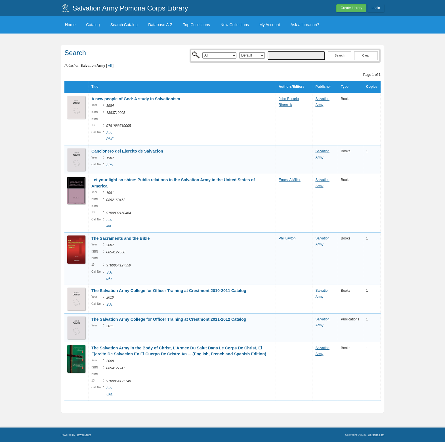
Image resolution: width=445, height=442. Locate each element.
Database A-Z (160, 24)
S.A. (109, 305)
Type (345, 87)
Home (70, 24)
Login (376, 8)
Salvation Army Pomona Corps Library (130, 8)
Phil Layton (287, 238)
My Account (269, 24)
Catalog (93, 24)
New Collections (235, 24)
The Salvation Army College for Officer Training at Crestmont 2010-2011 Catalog (168, 290)
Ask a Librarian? (304, 24)
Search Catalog (124, 24)
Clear (366, 55)
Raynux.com (83, 434)
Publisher (323, 87)
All (110, 66)
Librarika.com (376, 434)
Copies (371, 87)
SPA (109, 165)
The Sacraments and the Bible (120, 238)
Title (94, 87)
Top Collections (196, 24)
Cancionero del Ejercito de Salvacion (127, 151)
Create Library (351, 8)
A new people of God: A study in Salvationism (135, 99)
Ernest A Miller (290, 180)
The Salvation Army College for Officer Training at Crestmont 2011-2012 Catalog (168, 319)
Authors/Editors (292, 87)
